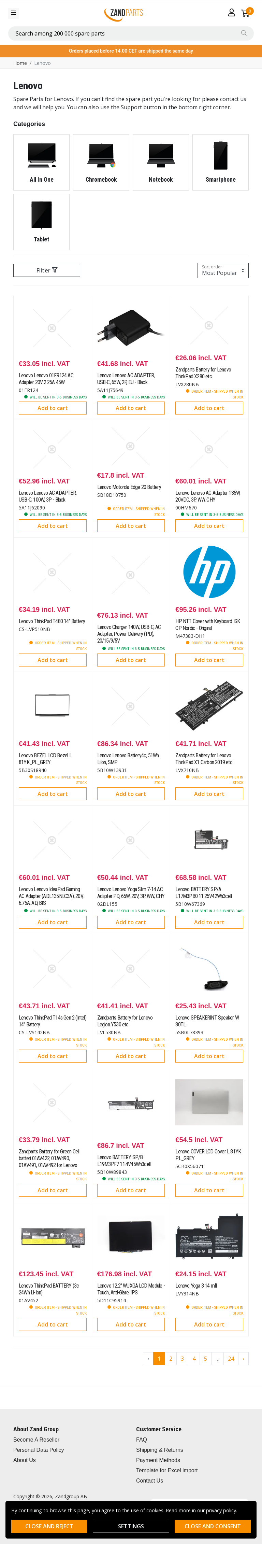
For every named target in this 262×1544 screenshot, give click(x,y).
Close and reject (49, 1526)
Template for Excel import (167, 1470)
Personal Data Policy (38, 1450)
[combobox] (131, 33)
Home (20, 63)
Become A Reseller (36, 1440)
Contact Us (149, 1481)
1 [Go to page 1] (159, 1358)
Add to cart (53, 408)
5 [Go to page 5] (205, 1358)
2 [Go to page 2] (170, 1358)
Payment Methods (158, 1460)
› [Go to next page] (243, 1358)
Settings (131, 1526)
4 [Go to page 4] (193, 1358)
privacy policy (221, 1510)
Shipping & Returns (159, 1450)
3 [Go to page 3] (182, 1358)
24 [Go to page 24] (231, 1358)
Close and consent (213, 1526)
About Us (24, 1460)
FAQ (141, 1440)
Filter (47, 270)
